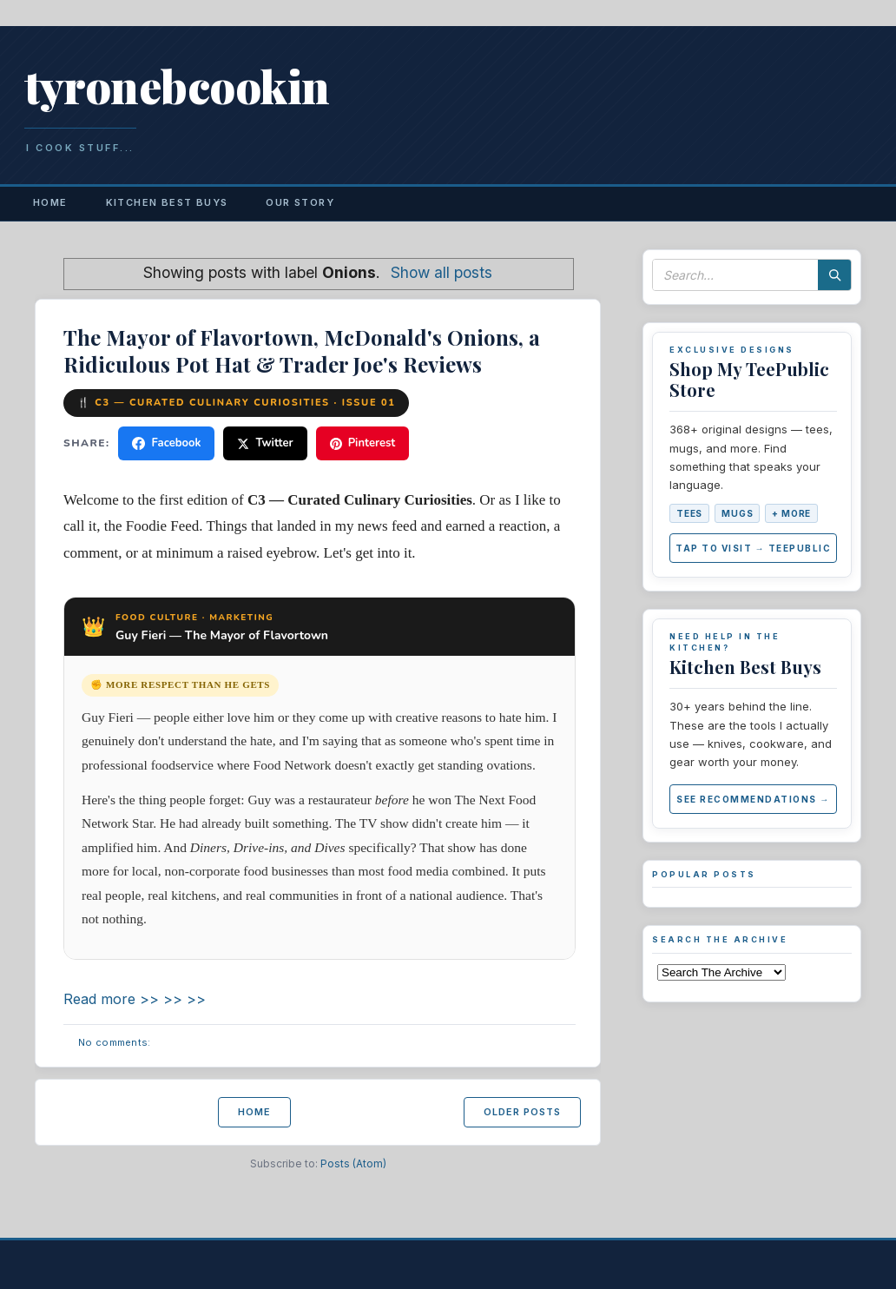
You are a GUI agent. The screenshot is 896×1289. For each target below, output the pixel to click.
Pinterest (363, 443)
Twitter (265, 443)
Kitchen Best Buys (167, 202)
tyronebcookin (177, 86)
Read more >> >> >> (134, 999)
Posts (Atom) (353, 1163)
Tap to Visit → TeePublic (753, 548)
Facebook (166, 443)
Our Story (300, 202)
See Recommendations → (753, 799)
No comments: (114, 1042)
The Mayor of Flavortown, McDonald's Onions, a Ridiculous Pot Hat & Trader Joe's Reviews (301, 350)
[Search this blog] (735, 275)
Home (50, 202)
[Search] (834, 275)
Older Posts (522, 1112)
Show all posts (441, 272)
